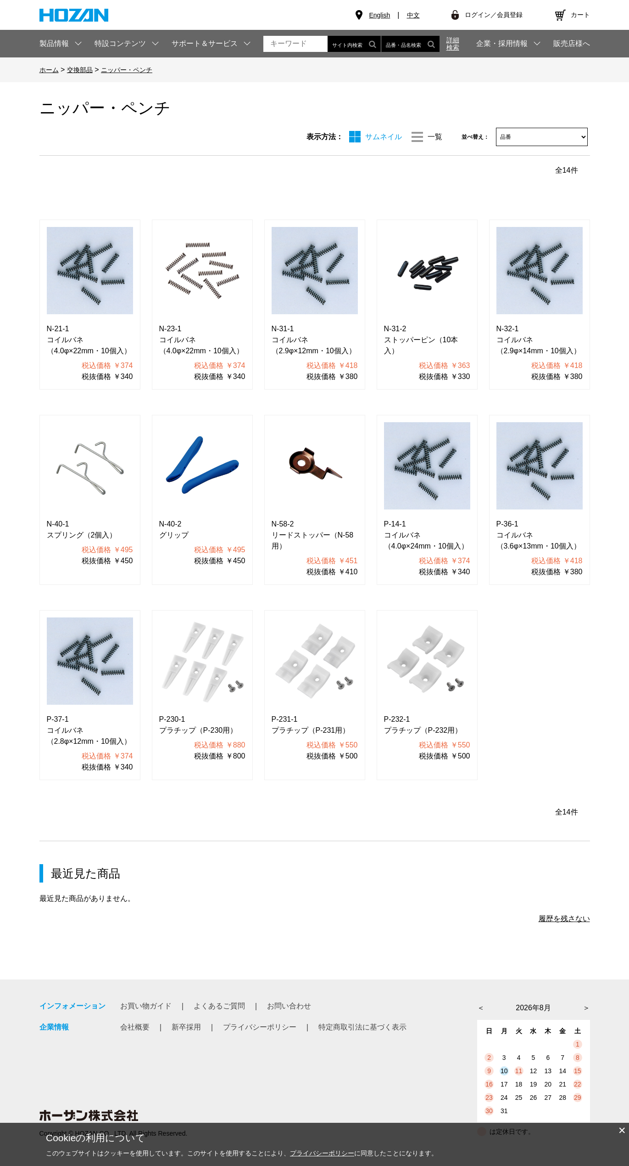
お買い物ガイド (146, 1006)
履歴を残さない (564, 919)
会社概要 (135, 1027)
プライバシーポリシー (259, 1027)
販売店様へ (571, 43)
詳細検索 (452, 43)
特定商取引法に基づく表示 (362, 1027)
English (379, 15)
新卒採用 (186, 1027)
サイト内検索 (354, 44)
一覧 (435, 137)
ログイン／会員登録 (494, 14)
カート (580, 14)
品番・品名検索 (410, 44)
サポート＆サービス (205, 43)
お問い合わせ (289, 1006)
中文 (413, 15)
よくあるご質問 (219, 1006)
